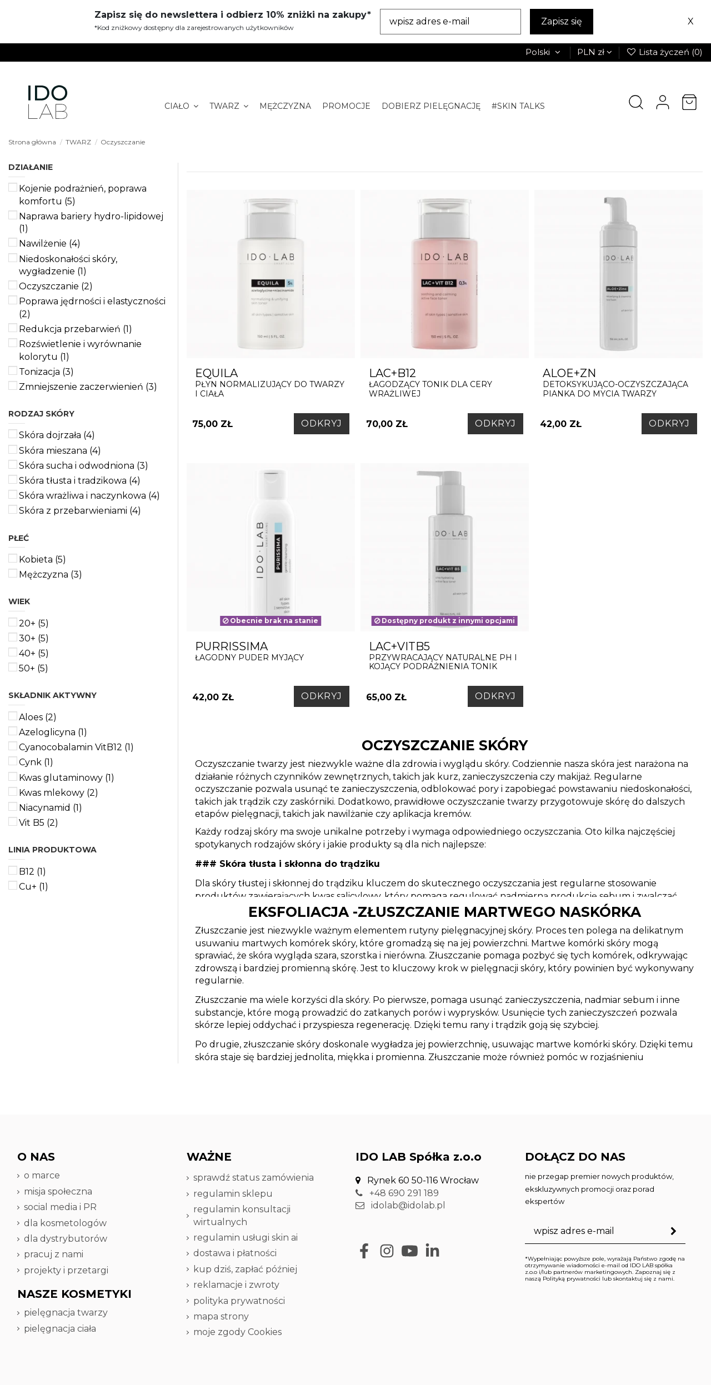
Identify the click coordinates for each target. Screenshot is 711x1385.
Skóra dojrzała (57, 435)
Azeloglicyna (53, 732)
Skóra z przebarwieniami (80, 510)
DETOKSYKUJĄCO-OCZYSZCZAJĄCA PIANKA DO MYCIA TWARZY (618, 383)
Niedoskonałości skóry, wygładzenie (68, 265)
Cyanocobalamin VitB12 (76, 747)
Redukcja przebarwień (75, 329)
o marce (42, 1175)
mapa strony (221, 1316)
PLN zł (594, 52)
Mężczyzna (50, 574)
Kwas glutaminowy (66, 777)
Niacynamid (50, 807)
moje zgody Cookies (237, 1332)
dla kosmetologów (65, 1223)
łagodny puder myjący (271, 651)
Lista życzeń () (664, 52)
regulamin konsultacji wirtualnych (242, 1215)
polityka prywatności (239, 1301)
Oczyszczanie (56, 286)
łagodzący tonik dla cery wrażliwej (444, 383)
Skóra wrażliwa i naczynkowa (89, 495)
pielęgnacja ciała (60, 1328)
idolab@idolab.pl (400, 1205)
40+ (34, 653)
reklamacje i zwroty (236, 1284)
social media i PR (60, 1207)
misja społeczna (58, 1191)
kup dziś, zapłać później (245, 1269)
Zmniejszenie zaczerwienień (88, 387)
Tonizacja (46, 372)
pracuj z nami (55, 1254)
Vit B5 (38, 822)
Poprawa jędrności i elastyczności (92, 307)
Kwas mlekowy (58, 792)
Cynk (36, 762)
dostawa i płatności (235, 1253)
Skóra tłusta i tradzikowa (80, 480)
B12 (32, 871)
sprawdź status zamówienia (253, 1177)
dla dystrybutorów (66, 1238)
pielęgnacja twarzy (66, 1312)
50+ (33, 668)
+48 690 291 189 (397, 1193)
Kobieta (42, 559)
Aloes (38, 717)
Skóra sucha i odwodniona (83, 465)
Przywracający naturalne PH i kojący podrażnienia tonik (444, 656)
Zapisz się (561, 21)
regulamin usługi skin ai (245, 1237)
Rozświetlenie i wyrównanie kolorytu (80, 350)
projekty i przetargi (66, 1270)
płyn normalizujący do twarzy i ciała (271, 383)
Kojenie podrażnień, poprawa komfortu (83, 194)
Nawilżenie (50, 243)
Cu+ (33, 886)
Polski (544, 52)
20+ (34, 623)
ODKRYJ (321, 423)
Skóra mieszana (60, 450)
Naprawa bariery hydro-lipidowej (91, 222)
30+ (34, 638)
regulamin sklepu (233, 1193)
